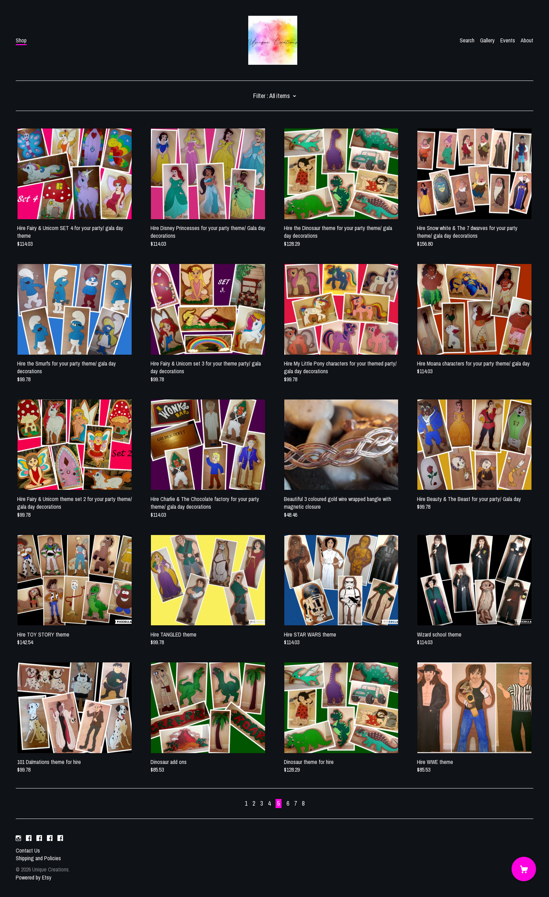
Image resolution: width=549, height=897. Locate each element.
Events (507, 40)
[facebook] (29, 838)
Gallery (487, 40)
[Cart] (524, 869)
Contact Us (28, 850)
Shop (21, 40)
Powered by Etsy (33, 877)
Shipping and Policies (38, 858)
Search (467, 40)
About (527, 40)
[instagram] (18, 838)
